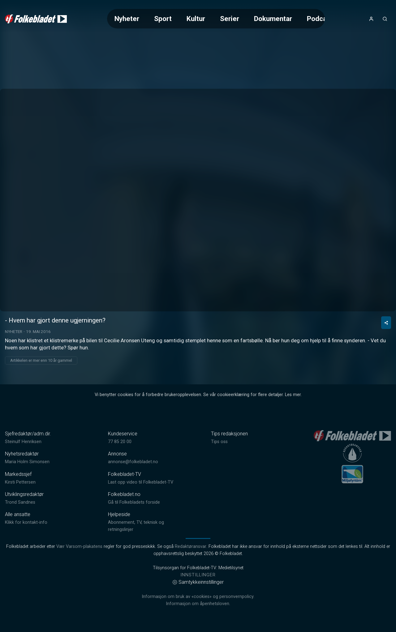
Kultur (196, 19)
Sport (163, 19)
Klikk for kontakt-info (26, 522)
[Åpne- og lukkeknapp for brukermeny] (371, 19)
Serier (229, 19)
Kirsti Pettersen (20, 482)
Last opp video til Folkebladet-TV (140, 482)
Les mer (293, 394)
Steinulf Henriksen (23, 441)
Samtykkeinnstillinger (198, 582)
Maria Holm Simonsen (27, 461)
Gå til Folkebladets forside (134, 502)
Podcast (320, 19)
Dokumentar (273, 19)
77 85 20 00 (119, 441)
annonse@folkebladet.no (133, 461)
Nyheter (126, 19)
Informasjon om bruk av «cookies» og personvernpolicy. (198, 596)
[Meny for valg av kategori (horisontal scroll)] (216, 18)
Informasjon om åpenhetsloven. (198, 603)
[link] (36, 19)
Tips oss (219, 441)
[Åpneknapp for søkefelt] (385, 19)
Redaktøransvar (190, 546)
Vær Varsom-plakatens (79, 546)
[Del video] (386, 322)
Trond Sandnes (20, 502)
